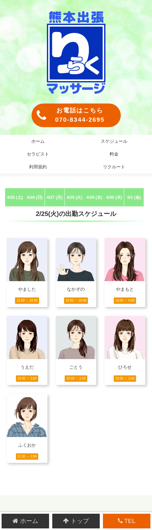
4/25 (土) (15, 197)
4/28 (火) (75, 197)
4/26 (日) (35, 197)
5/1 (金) (134, 197)
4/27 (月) (54, 197)
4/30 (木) (114, 197)
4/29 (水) (94, 197)
